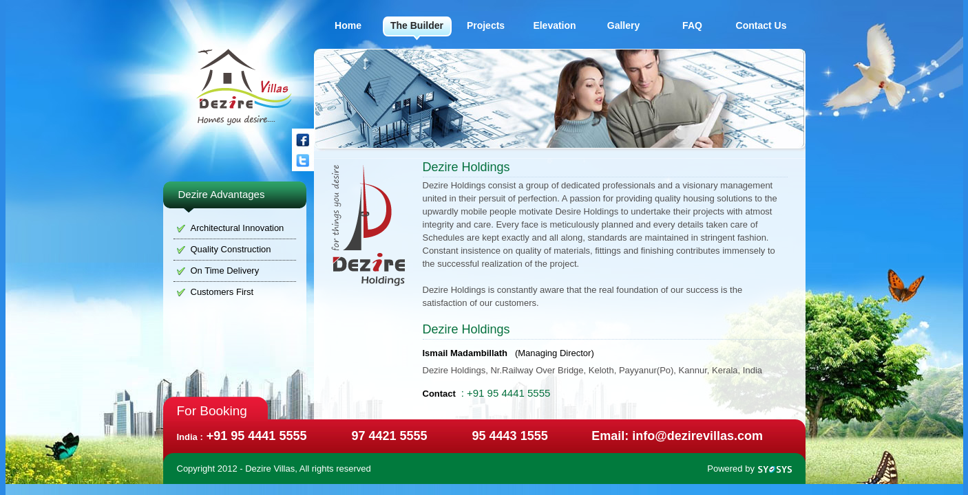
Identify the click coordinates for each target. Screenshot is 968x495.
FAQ (692, 25)
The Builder (416, 25)
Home (348, 25)
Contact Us (761, 25)
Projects (486, 25)
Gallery (623, 25)
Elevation (554, 25)
